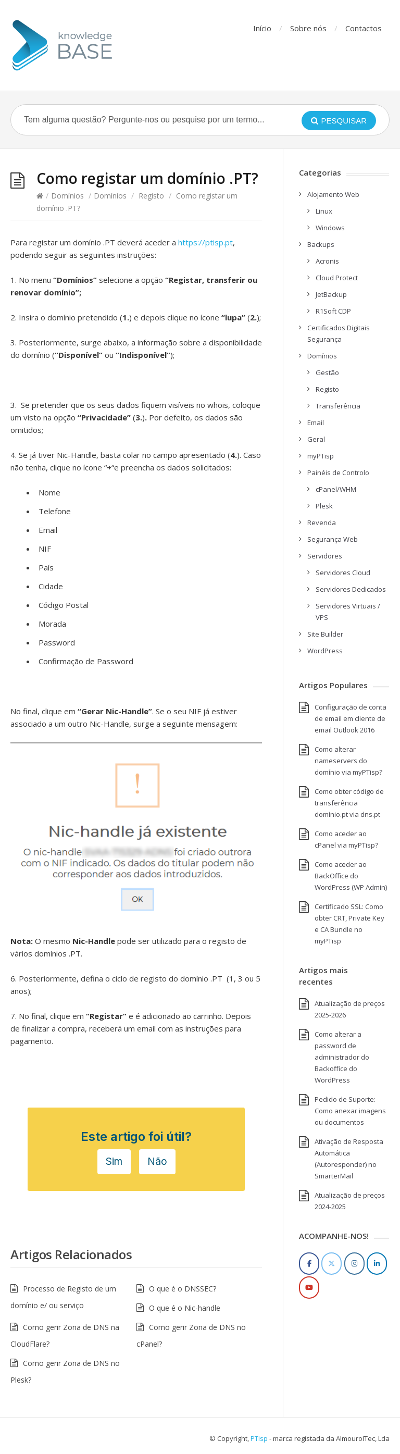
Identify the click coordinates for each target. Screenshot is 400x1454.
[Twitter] (331, 1263)
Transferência (338, 406)
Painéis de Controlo (338, 472)
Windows (330, 227)
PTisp (259, 1438)
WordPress (325, 650)
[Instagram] (354, 1263)
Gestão (327, 372)
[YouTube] (309, 1287)
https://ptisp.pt (205, 242)
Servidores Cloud (343, 572)
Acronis (327, 261)
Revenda (321, 522)
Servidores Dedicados (351, 589)
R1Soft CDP (333, 311)
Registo (151, 196)
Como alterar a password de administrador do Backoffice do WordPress (342, 1057)
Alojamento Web (333, 194)
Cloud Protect (337, 277)
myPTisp (320, 456)
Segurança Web (332, 539)
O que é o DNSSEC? (182, 1289)
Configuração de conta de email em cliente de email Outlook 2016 (350, 718)
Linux (324, 211)
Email (315, 422)
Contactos (363, 28)
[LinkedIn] (377, 1263)
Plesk (324, 506)
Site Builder (325, 634)
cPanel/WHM (336, 489)
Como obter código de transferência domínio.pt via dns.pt (349, 803)
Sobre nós (308, 28)
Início (262, 28)
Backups (320, 244)
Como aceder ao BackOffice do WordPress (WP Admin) (351, 876)
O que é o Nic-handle (184, 1308)
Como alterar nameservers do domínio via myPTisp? (348, 760)
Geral (316, 439)
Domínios (67, 196)
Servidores (324, 556)
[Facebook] (309, 1263)
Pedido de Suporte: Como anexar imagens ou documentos (350, 1111)
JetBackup (331, 294)
